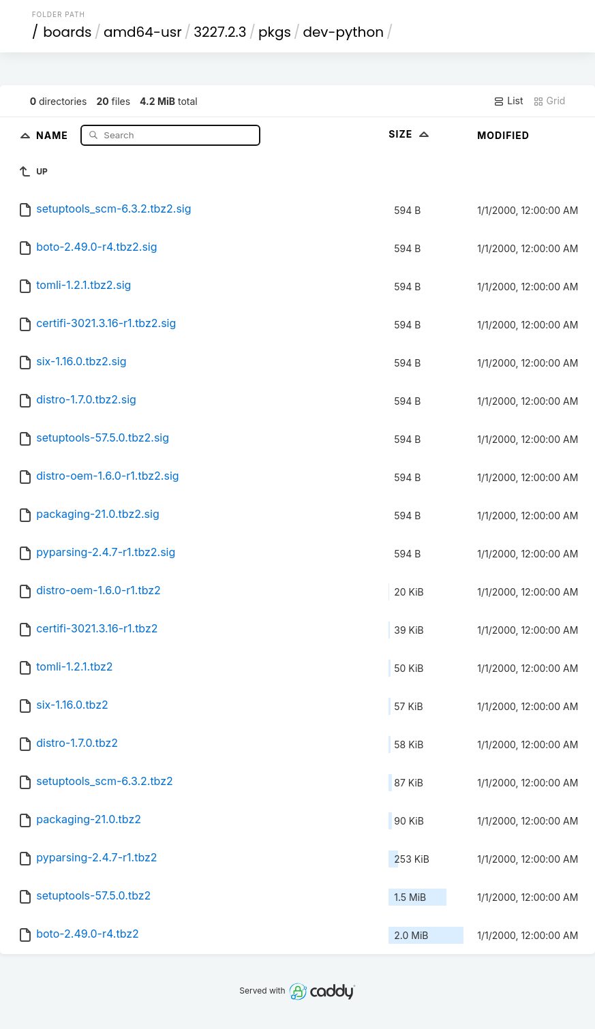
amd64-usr (143, 32)
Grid (549, 101)
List (508, 101)
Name (53, 134)
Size (409, 134)
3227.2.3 (220, 32)
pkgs (274, 32)
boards (67, 32)
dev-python (343, 32)
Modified (503, 135)
